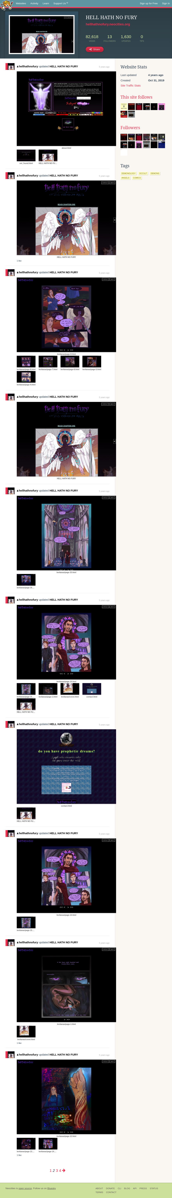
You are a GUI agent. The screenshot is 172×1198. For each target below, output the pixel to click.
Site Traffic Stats (130, 85)
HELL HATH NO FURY (63, 66)
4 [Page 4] (60, 1170)
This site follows (136, 97)
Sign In (166, 3)
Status (154, 1188)
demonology (128, 173)
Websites (21, 3)
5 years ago (104, 67)
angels (125, 178)
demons (155, 173)
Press (143, 1188)
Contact (111, 1192)
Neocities (10, 1188)
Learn (46, 3)
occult (143, 173)
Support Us (61, 3)
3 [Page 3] (57, 1170)
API (134, 1188)
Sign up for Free (149, 3)
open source (25, 1188)
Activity (34, 3)
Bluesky (51, 1188)
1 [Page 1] (50, 1170)
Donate (110, 1188)
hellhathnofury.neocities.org (108, 24)
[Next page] (63, 1170)
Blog (127, 1188)
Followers (130, 127)
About (99, 1188)
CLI (119, 1188)
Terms (99, 1192)
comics (137, 178)
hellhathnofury (27, 66)
